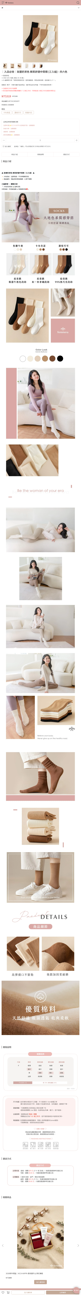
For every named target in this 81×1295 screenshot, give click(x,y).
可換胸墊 (38, 1269)
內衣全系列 (5, 1269)
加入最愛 (7, 146)
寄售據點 (18, 1248)
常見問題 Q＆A (37, 1248)
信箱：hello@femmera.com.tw (12, 1260)
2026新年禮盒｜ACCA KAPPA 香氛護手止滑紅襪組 (15, 1225)
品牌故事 (4, 1248)
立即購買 (62, 1292)
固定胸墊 (45, 1269)
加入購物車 (28, 1292)
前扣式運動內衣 (22, 1269)
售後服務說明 (26, 1248)
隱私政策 (46, 1248)
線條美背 (13, 1269)
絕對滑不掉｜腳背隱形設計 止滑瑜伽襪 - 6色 (40, 1225)
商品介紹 (14, 154)
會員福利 (11, 1248)
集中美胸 (31, 1269)
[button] (78, 1221)
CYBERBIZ (56, 1287)
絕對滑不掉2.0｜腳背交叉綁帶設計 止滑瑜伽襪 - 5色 (65, 1225)
